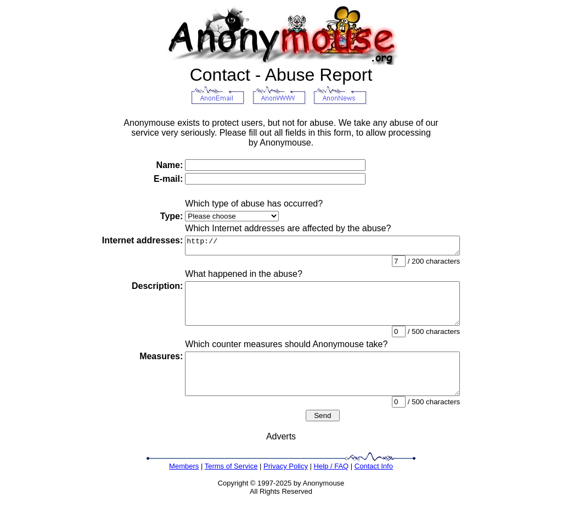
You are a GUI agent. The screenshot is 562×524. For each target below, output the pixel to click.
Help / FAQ (331, 486)
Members (184, 486)
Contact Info (374, 486)
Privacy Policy (285, 486)
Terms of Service (231, 486)
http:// (322, 247)
